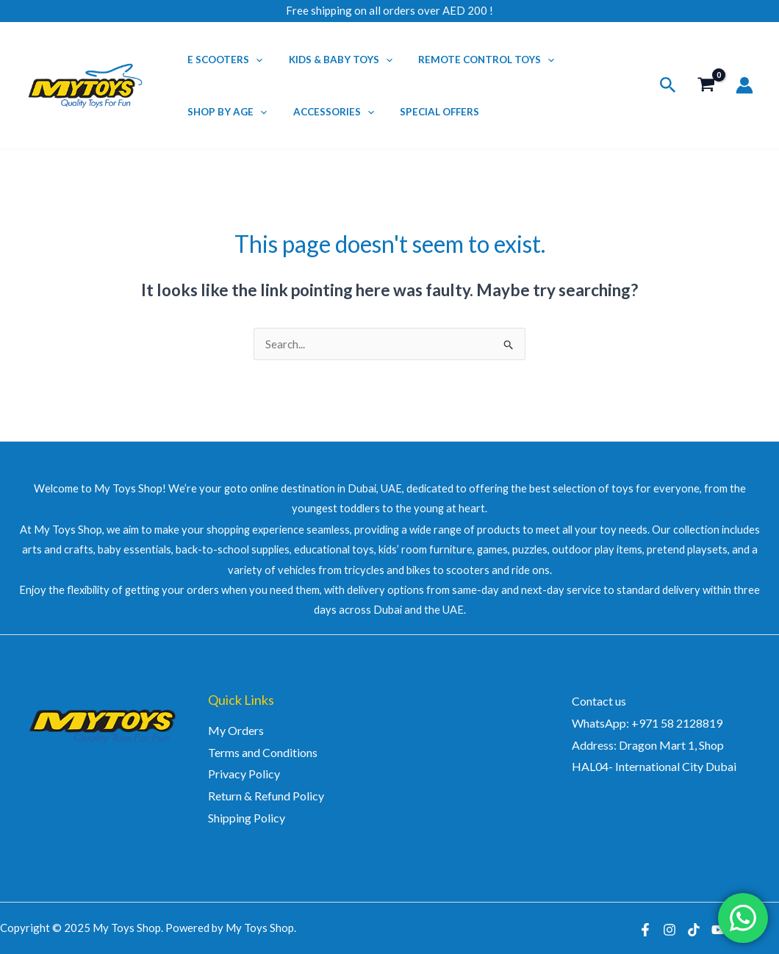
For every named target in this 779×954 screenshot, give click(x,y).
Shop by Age (224, 112)
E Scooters (221, 59)
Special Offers (424, 112)
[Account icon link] (744, 85)
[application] (252, 59)
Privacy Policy (244, 774)
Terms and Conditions (262, 752)
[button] (668, 85)
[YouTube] (746, 11)
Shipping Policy (246, 818)
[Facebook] (680, 11)
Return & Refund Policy (266, 796)
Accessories (324, 112)
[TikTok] (724, 11)
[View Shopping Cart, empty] (706, 85)
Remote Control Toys (471, 59)
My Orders (236, 730)
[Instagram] (702, 11)
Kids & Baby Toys (331, 59)
